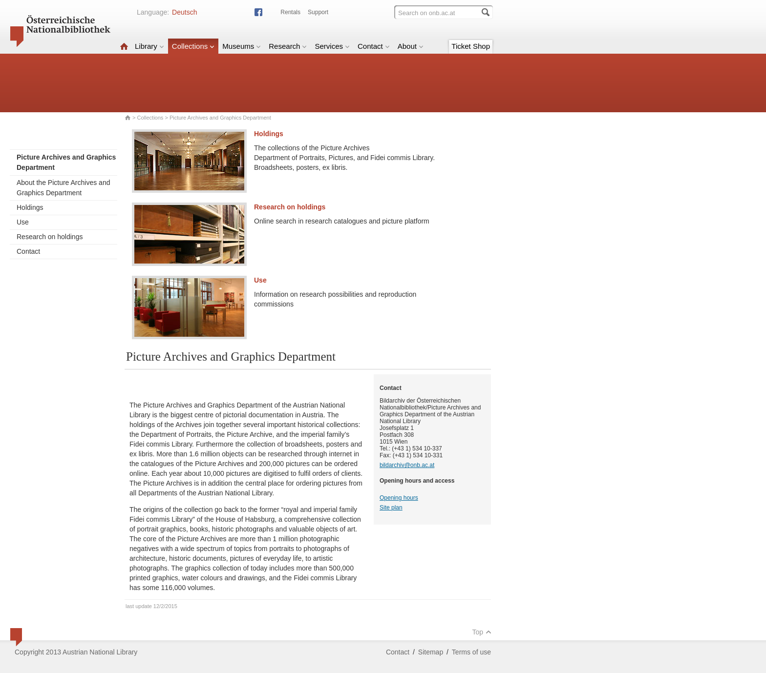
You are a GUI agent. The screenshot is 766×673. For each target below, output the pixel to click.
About (411, 46)
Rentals (290, 12)
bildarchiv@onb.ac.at (407, 465)
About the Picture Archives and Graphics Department (63, 188)
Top (481, 632)
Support (318, 12)
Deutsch (184, 12)
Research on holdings (50, 237)
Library (149, 46)
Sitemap (430, 652)
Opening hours (399, 497)
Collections (193, 46)
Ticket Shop (470, 46)
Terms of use (471, 652)
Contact (374, 46)
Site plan (391, 507)
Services (332, 46)
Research (288, 46)
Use (23, 222)
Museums (241, 46)
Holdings (30, 207)
